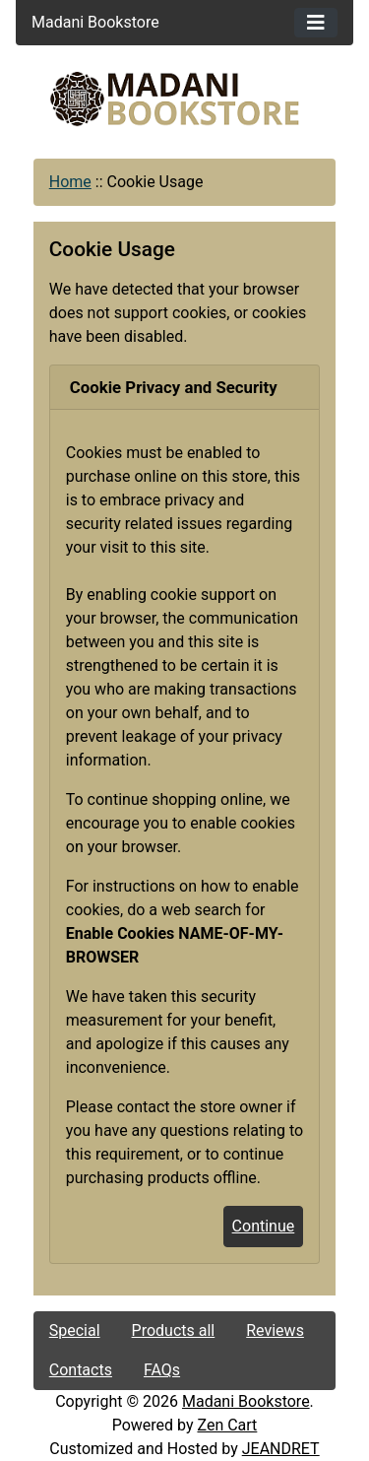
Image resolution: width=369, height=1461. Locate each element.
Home (70, 181)
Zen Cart (227, 1425)
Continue (263, 1226)
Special (74, 1330)
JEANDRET (281, 1448)
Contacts (80, 1370)
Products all (173, 1330)
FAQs (162, 1370)
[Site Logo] (185, 99)
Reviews (275, 1330)
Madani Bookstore (246, 1401)
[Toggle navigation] (316, 22)
